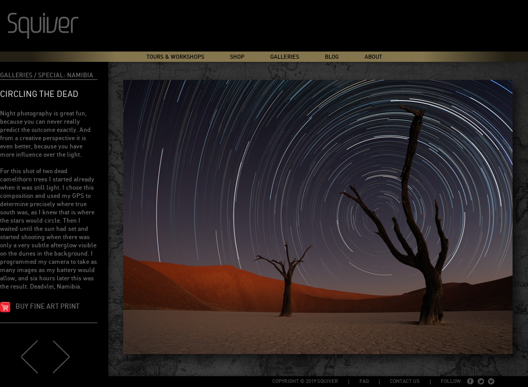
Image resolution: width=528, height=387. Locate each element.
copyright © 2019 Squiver (305, 381)
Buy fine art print (47, 307)
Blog (332, 57)
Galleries (284, 57)
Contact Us (405, 381)
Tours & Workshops (175, 57)
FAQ (364, 381)
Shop (237, 57)
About (373, 57)
